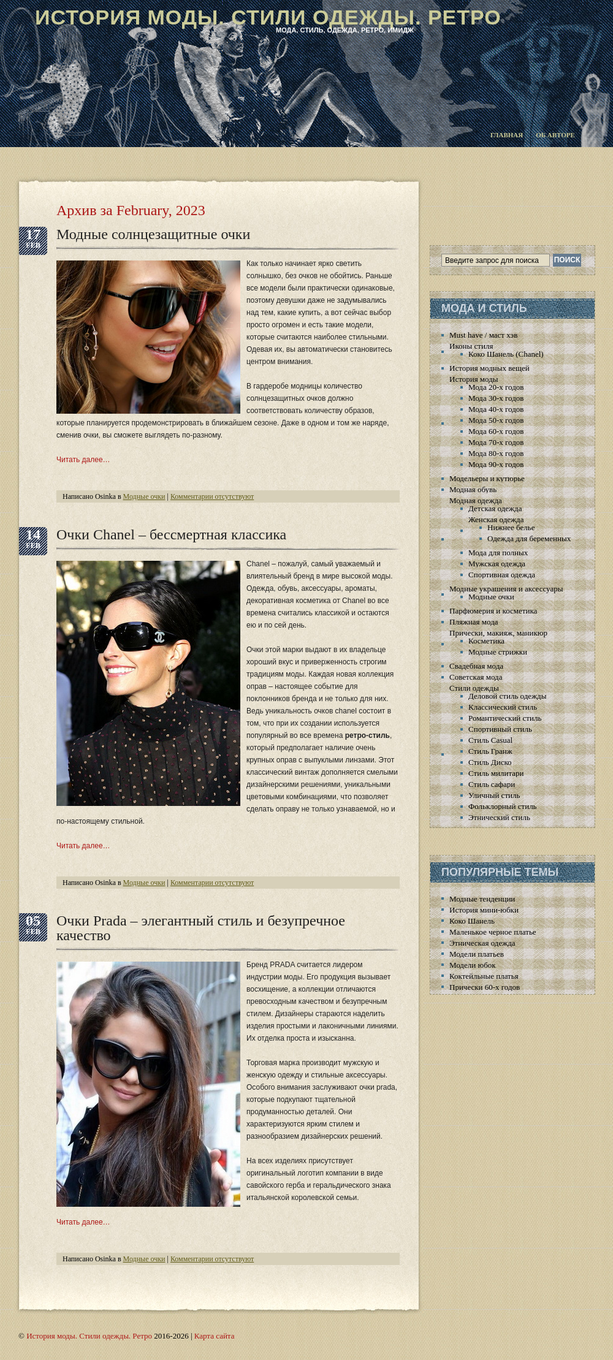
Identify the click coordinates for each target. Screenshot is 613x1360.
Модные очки (144, 496)
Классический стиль (502, 707)
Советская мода (475, 677)
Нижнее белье (511, 527)
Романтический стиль (504, 718)
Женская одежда (496, 519)
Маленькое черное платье (492, 931)
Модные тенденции (482, 898)
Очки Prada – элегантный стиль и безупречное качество (200, 928)
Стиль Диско (490, 762)
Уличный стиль (494, 795)
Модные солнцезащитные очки (153, 234)
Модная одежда (475, 500)
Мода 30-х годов (496, 398)
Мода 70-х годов (496, 442)
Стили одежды (474, 688)
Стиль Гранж (490, 751)
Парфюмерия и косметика (493, 610)
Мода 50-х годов (496, 420)
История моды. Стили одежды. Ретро (268, 17)
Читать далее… (83, 459)
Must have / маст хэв (483, 335)
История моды (473, 379)
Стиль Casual (490, 740)
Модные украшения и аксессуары (506, 588)
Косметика (486, 640)
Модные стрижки (497, 651)
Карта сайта (214, 1335)
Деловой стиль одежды (507, 696)
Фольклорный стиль (502, 806)
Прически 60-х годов (484, 987)
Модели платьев (476, 954)
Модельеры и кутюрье (487, 478)
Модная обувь (473, 489)
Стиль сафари (491, 784)
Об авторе (555, 135)
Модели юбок (472, 965)
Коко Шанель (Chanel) (506, 354)
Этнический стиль (499, 817)
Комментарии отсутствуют (212, 496)
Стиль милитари (496, 773)
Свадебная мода (476, 666)
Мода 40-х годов (496, 409)
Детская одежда (495, 508)
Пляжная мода (473, 621)
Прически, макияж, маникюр (498, 632)
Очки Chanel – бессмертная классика (171, 534)
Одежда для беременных (529, 538)
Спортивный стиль (500, 729)
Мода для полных (498, 552)
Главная (506, 135)
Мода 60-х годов (496, 431)
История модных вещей (489, 368)
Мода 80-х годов (496, 453)
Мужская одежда (496, 563)
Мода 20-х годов (496, 387)
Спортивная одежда (501, 574)
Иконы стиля (471, 346)
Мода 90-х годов (496, 464)
